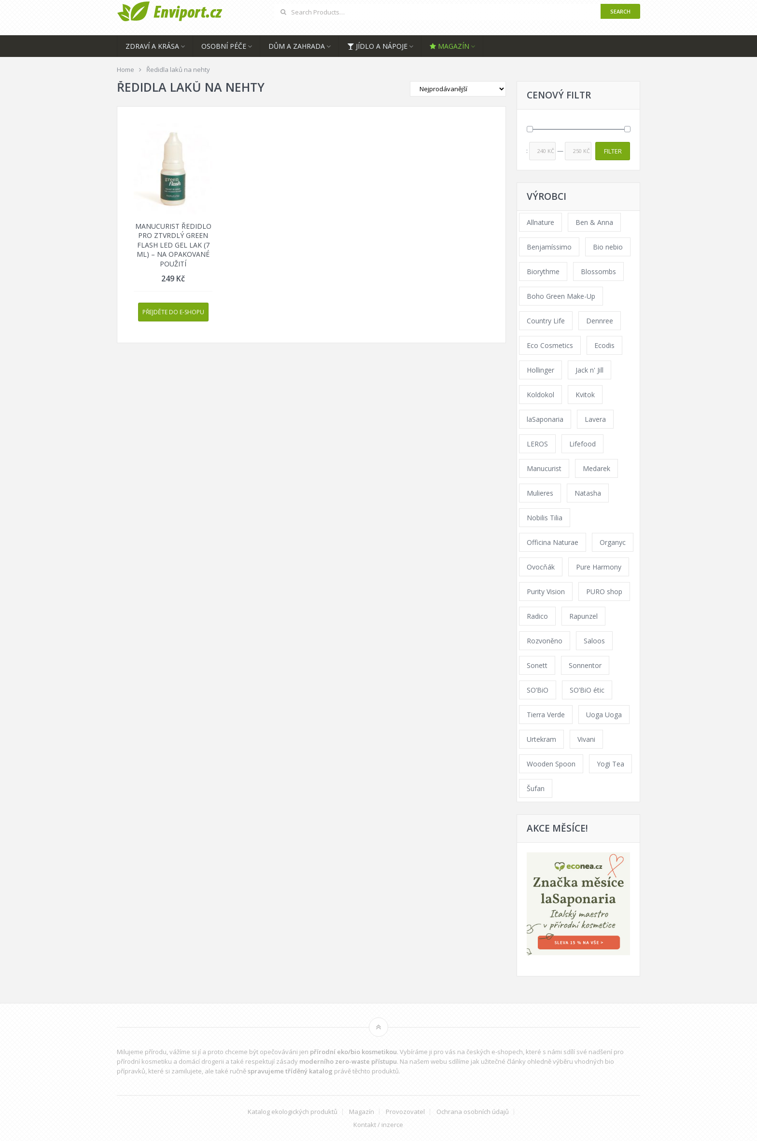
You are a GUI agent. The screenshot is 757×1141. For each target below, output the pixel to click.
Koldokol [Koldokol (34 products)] (540, 394)
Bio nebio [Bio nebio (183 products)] (608, 246)
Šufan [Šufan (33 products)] (536, 788)
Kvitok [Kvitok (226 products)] (585, 394)
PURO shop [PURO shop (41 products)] (604, 591)
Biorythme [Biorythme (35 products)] (543, 271)
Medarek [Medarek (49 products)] (596, 468)
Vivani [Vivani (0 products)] (586, 739)
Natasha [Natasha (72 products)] (588, 493)
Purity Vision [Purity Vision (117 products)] (546, 591)
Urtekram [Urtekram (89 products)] (541, 739)
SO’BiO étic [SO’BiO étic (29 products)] (587, 690)
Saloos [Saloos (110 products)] (594, 640)
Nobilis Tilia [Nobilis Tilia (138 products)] (544, 517)
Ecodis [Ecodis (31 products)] (604, 345)
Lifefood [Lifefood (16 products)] (582, 443)
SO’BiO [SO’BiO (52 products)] (537, 690)
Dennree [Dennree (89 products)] (599, 320)
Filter (613, 151)
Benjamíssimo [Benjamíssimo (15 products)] (549, 246)
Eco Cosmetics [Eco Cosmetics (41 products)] (550, 345)
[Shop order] (458, 89)
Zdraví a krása (152, 46)
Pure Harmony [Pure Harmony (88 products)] (598, 566)
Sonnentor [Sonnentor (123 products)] (585, 665)
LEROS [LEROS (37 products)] (537, 443)
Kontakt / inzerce (378, 1125)
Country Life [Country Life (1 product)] (546, 320)
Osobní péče (223, 46)
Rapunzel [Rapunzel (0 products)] (583, 616)
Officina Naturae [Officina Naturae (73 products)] (552, 542)
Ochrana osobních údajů (472, 1112)
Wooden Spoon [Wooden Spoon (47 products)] (551, 763)
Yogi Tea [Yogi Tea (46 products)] (610, 763)
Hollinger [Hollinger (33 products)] (540, 370)
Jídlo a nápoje (377, 46)
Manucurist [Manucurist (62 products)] (544, 468)
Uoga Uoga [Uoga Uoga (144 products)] (604, 714)
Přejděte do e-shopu (173, 312)
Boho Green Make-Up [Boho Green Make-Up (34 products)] (561, 296)
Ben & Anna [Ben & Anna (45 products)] (594, 222)
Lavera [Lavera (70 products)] (595, 419)
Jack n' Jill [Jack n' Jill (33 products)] (589, 370)
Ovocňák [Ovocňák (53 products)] (541, 566)
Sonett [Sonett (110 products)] (537, 665)
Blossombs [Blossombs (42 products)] (598, 271)
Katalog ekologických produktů (292, 1112)
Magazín (449, 46)
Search (620, 11)
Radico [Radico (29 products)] (537, 616)
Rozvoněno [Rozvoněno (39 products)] (544, 640)
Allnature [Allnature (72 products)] (540, 222)
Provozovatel (405, 1112)
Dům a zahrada (296, 46)
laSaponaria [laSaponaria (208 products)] (545, 419)
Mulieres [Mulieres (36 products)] (540, 493)
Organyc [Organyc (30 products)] (613, 542)
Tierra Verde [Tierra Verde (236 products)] (546, 714)
